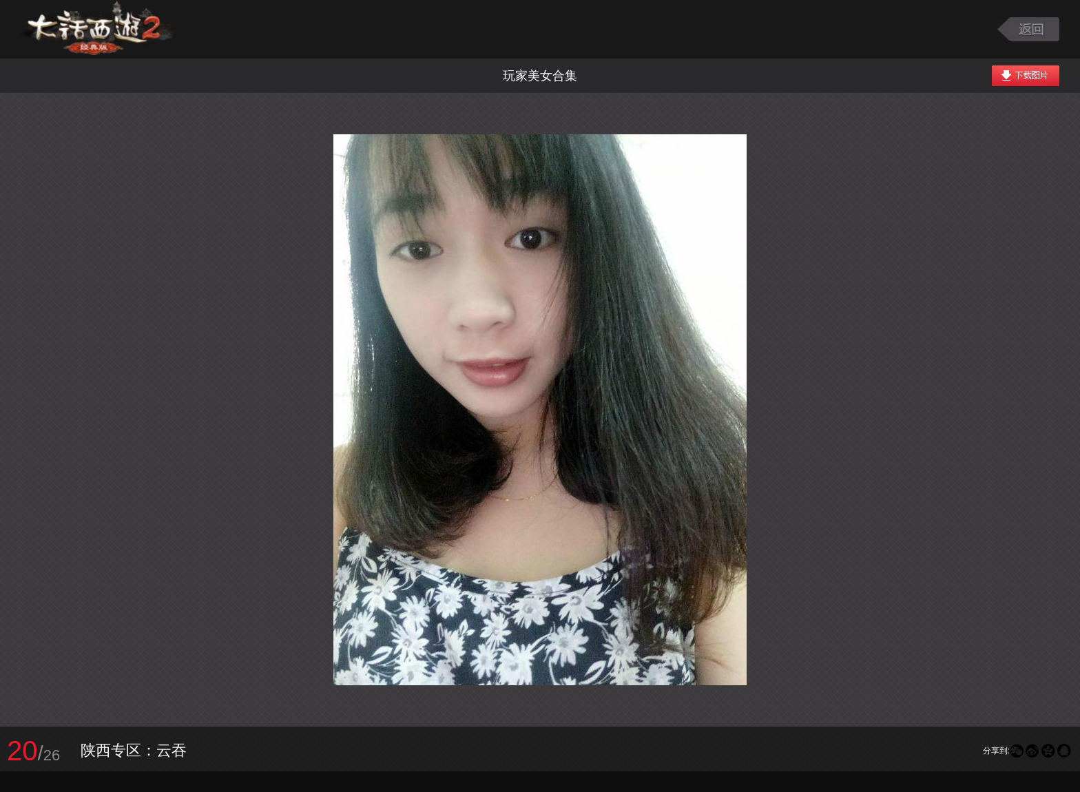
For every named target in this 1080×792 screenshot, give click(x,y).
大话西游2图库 (98, 29)
